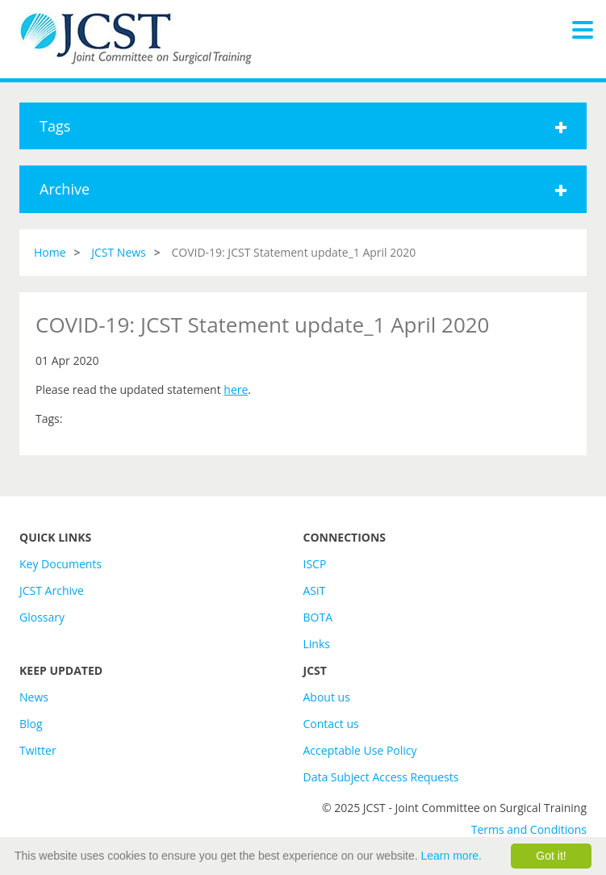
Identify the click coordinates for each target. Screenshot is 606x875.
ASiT (314, 590)
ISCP (315, 563)
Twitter (37, 750)
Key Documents (60, 563)
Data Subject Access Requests (381, 777)
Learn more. (451, 855)
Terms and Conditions (529, 829)
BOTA (318, 617)
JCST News (118, 252)
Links (316, 643)
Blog (31, 723)
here (236, 389)
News (33, 697)
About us (326, 697)
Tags (303, 126)
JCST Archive (51, 590)
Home (50, 252)
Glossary (42, 617)
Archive (303, 189)
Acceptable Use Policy (360, 750)
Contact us (331, 723)
